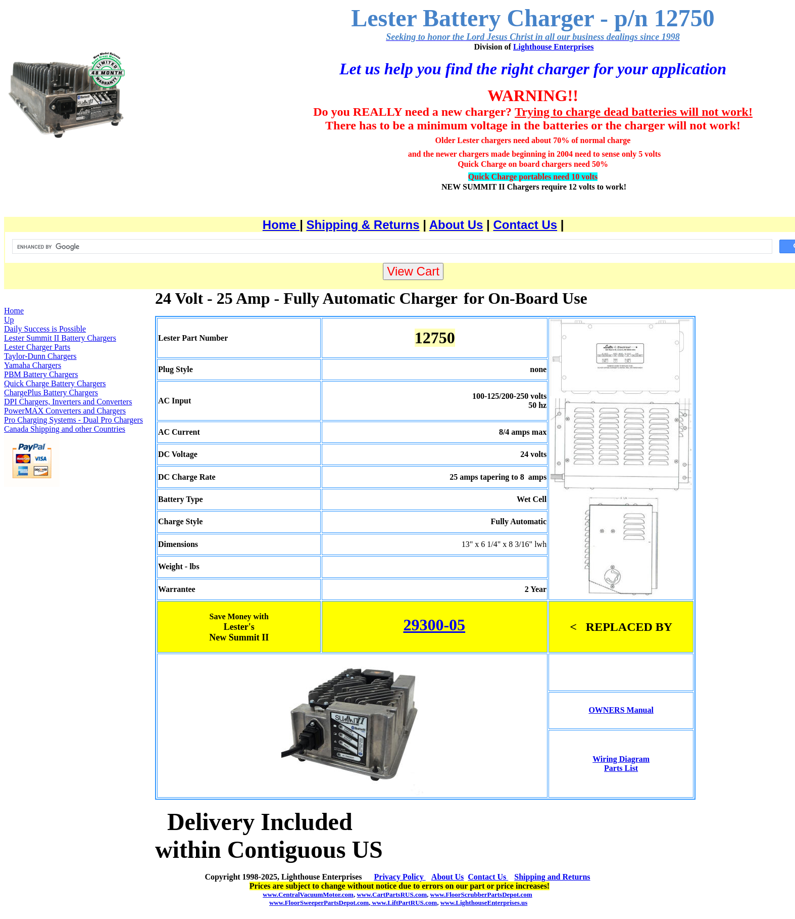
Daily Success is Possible (45, 329)
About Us (456, 225)
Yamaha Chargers (32, 365)
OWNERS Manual (620, 710)
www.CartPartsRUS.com (392, 894)
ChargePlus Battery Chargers (51, 392)
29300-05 (434, 625)
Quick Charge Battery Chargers (55, 383)
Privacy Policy (400, 876)
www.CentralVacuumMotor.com (308, 894)
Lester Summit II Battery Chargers (60, 338)
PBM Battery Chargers (41, 374)
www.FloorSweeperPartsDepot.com (319, 902)
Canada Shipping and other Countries (64, 429)
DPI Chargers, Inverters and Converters (68, 401)
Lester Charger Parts (37, 347)
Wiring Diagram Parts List (621, 763)
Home (281, 225)
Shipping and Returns (552, 876)
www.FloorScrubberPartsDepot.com (481, 894)
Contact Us (525, 225)
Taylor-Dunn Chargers (40, 356)
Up (9, 319)
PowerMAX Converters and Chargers (65, 410)
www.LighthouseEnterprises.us (484, 902)
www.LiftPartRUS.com (403, 902)
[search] (391, 246)
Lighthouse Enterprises (553, 46)
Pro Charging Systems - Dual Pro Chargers (73, 420)
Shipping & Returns (363, 225)
